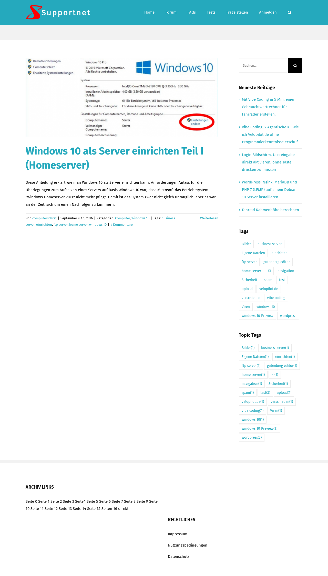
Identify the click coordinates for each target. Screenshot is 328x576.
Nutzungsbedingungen (187, 545)
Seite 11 (37, 508)
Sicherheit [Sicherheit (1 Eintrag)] (249, 280)
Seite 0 (31, 501)
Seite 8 (130, 501)
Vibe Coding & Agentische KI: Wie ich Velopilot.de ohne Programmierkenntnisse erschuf (270, 134)
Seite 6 (105, 501)
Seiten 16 (109, 508)
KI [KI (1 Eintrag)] (269, 271)
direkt (123, 508)
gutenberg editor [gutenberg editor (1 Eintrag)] (276, 262)
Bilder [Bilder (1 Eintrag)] (246, 244)
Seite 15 (93, 508)
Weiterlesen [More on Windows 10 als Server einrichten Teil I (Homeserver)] (209, 218)
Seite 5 (92, 501)
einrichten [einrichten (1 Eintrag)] (280, 253)
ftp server (61, 225)
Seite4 (80, 501)
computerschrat (44, 218)
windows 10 (98, 225)
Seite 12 (51, 508)
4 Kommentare (121, 225)
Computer (122, 218)
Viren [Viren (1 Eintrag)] (246, 307)
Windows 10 (140, 218)
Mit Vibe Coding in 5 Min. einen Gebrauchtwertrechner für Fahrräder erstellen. (268, 107)
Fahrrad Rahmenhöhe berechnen (270, 210)
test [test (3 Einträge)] (282, 280)
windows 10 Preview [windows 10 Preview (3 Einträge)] (257, 316)
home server (78, 225)
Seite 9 (142, 501)
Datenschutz (178, 556)
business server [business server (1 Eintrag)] (270, 244)
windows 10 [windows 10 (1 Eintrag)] (266, 307)
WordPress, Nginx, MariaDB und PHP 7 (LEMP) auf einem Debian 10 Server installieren (269, 189)
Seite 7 (117, 501)
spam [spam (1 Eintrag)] (268, 280)
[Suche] (295, 65)
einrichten (44, 225)
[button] (289, 12)
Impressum (177, 534)
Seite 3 (68, 501)
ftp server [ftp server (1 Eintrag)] (249, 262)
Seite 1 (43, 501)
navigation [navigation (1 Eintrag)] (286, 271)
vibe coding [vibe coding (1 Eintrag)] (276, 298)
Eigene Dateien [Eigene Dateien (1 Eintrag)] (253, 253)
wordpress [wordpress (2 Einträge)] (288, 316)
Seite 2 (56, 501)
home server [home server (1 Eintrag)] (251, 271)
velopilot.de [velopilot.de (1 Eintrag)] (268, 289)
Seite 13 (65, 508)
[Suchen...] (263, 65)
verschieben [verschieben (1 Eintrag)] (251, 298)
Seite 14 (79, 508)
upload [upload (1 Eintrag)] (247, 289)
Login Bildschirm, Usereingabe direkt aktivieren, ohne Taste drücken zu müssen (268, 162)
